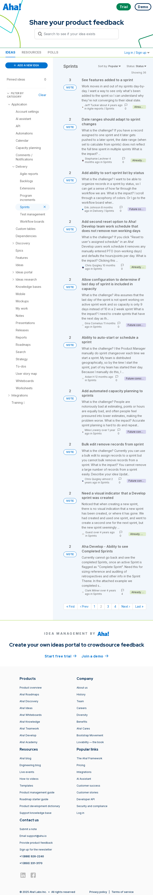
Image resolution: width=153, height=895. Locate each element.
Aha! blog (25, 758)
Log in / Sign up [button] (137, 52)
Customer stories (87, 792)
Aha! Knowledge (30, 721)
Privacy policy (98, 892)
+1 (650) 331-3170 (31, 863)
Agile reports (95, 108)
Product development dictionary (40, 806)
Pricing (81, 765)
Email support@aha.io (33, 835)
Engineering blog (30, 765)
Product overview (31, 687)
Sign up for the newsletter (36, 849)
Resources (31, 52)
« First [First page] (70, 606)
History (81, 694)
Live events (27, 772)
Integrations (84, 772)
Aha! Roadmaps (29, 694)
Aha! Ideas (26, 708)
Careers (82, 708)
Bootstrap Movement (90, 735)
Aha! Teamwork (29, 728)
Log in (80, 812)
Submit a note (28, 829)
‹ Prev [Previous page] (84, 606)
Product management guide (37, 792)
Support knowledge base (35, 812)
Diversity (82, 714)
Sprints (110, 108)
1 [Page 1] (94, 606)
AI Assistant (84, 778)
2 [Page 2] (101, 606)
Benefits (82, 721)
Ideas (10, 52)
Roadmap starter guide (34, 799)
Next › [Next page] (126, 606)
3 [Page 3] (108, 606)
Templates (26, 785)
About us (82, 687)
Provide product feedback (36, 842)
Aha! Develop (28, 735)
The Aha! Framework (89, 758)
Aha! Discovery (29, 701)
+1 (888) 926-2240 (32, 856)
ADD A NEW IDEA (26, 65)
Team (80, 701)
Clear (42, 95)
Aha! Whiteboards (31, 714)
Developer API (86, 799)
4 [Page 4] (115, 606)
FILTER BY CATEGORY (15, 95)
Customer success (88, 785)
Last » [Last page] (139, 606)
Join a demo (95, 656)
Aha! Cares (83, 728)
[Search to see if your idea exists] (78, 33)
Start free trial (61, 656)
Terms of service (123, 892)
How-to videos (29, 778)
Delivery (98, 210)
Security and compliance (92, 806)
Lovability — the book (90, 742)
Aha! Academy (28, 742)
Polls (53, 52)
